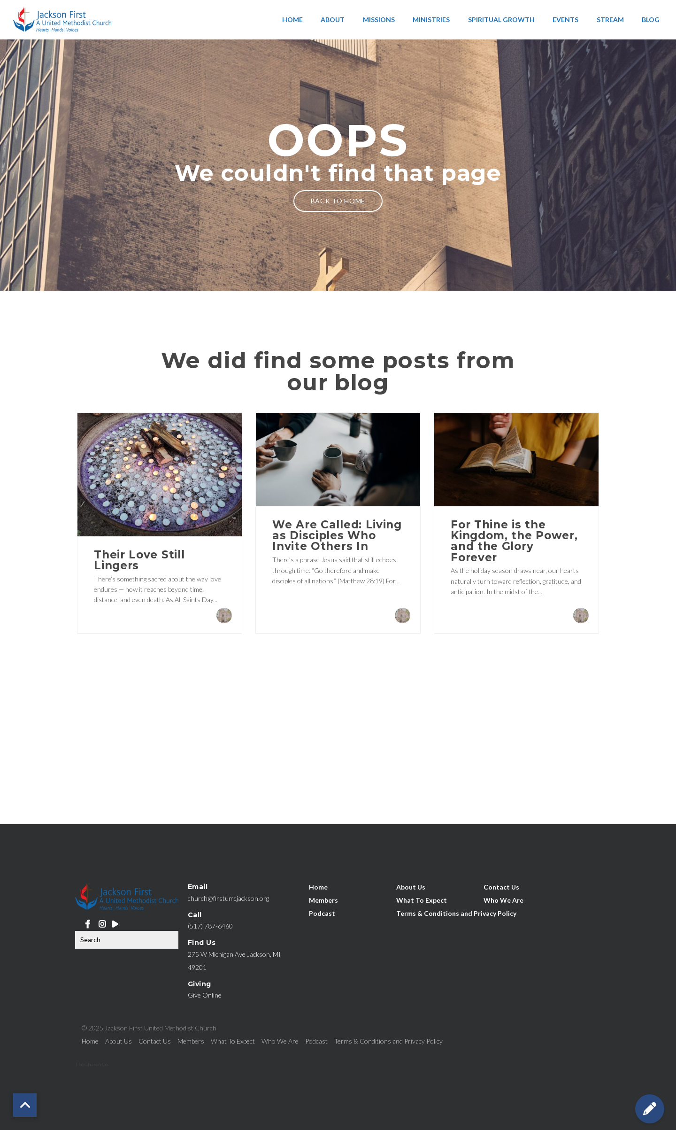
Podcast (322, 913)
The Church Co (91, 1064)
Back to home (338, 201)
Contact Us (501, 886)
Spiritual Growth (501, 19)
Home (292, 19)
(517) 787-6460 (210, 926)
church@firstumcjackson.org (228, 898)
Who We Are (503, 900)
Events (565, 19)
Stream (610, 19)
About (333, 19)
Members (323, 900)
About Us (410, 886)
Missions (379, 19)
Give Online (205, 995)
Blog (651, 19)
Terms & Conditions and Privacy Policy (456, 913)
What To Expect (421, 900)
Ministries (431, 19)
